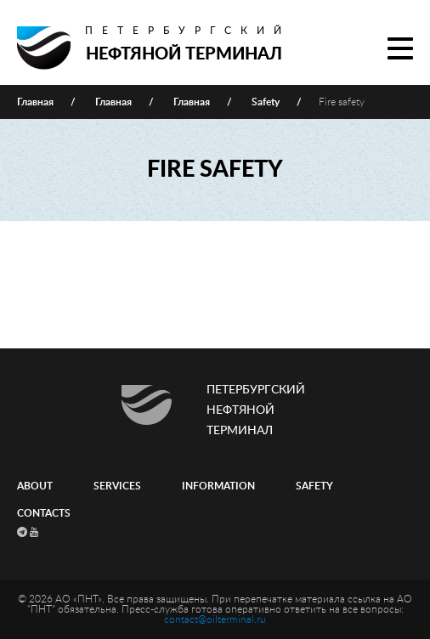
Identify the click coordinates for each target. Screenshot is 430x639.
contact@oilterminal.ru (215, 619)
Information (218, 486)
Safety (314, 486)
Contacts (44, 513)
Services (117, 486)
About (35, 486)
